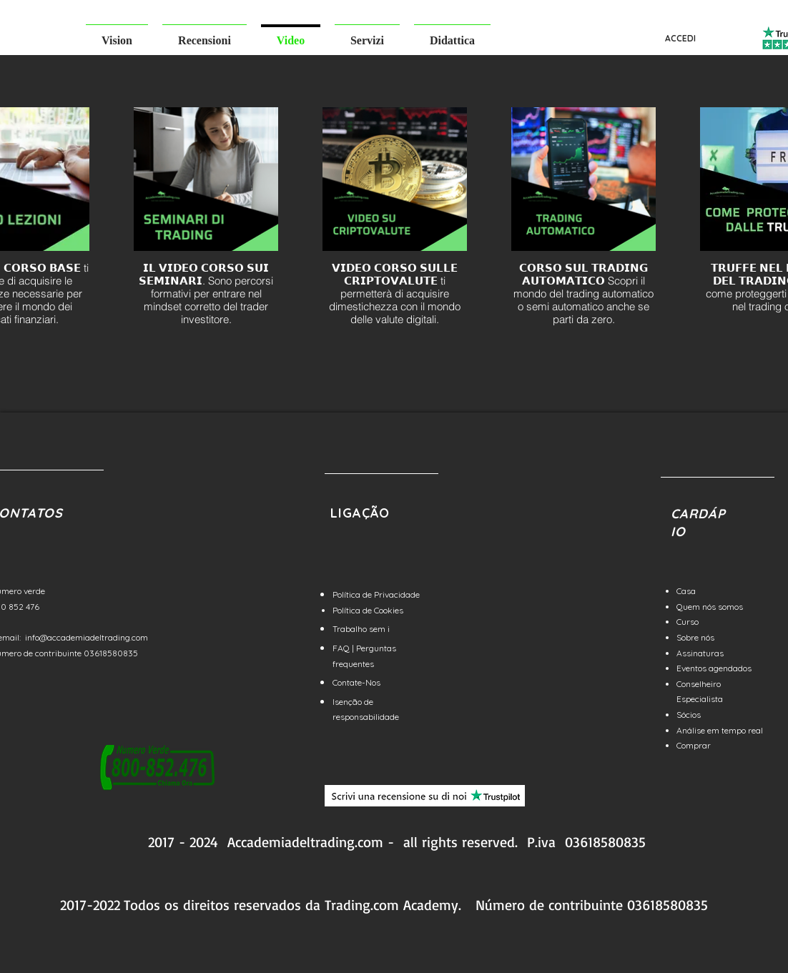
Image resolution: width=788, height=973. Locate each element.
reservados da (277, 905)
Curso (687, 621)
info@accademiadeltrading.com (86, 637)
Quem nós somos (709, 606)
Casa (686, 591)
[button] (117, 34)
